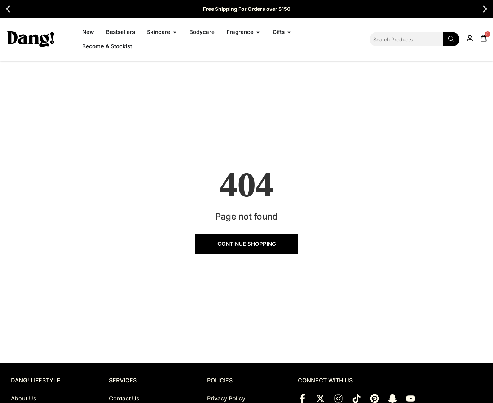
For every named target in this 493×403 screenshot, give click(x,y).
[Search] (451, 39)
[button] (8, 9)
